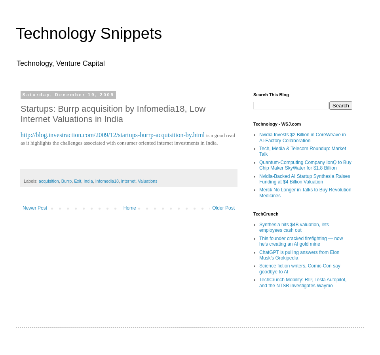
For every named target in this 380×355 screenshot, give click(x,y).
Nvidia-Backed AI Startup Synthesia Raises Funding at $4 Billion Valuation (304, 179)
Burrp (66, 181)
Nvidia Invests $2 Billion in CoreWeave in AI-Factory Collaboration (302, 137)
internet (128, 181)
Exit (77, 181)
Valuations (148, 181)
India (88, 181)
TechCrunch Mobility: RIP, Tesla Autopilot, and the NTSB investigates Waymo (302, 282)
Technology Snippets (89, 33)
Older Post (223, 208)
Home (130, 208)
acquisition (49, 181)
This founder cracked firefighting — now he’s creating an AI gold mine (301, 241)
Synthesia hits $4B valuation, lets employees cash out (294, 227)
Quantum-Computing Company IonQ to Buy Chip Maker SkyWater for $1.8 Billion (305, 165)
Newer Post (35, 208)
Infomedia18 (107, 181)
